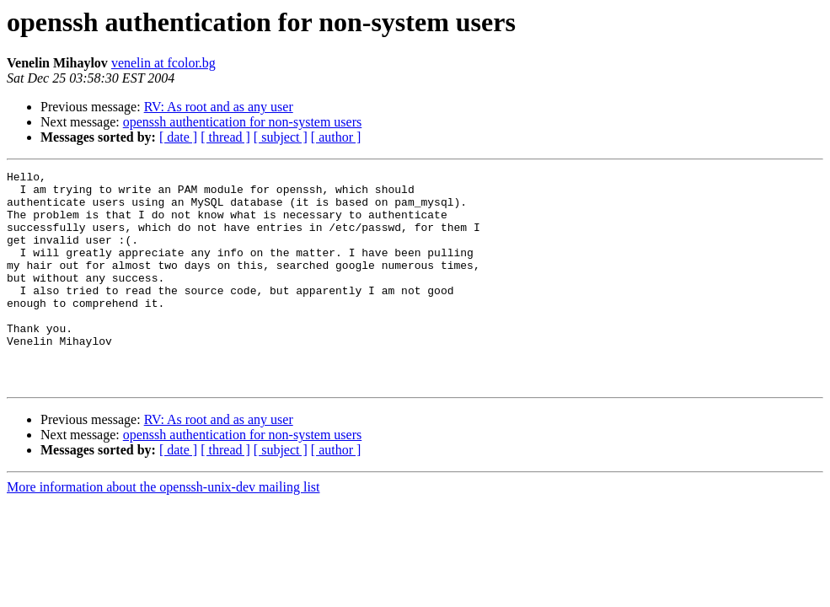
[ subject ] (281, 137)
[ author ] (336, 137)
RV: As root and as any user (218, 106)
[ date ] (178, 137)
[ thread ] (225, 137)
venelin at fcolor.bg (163, 63)
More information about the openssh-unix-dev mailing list (163, 530)
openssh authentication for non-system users (242, 122)
